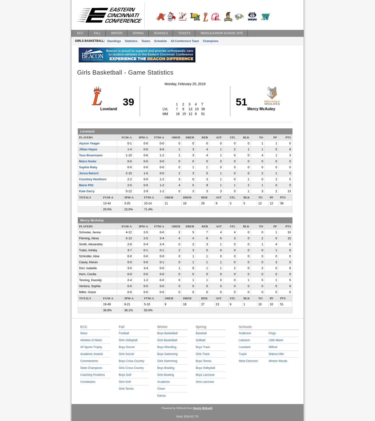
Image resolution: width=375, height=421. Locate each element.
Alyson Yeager (89, 143)
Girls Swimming (167, 361)
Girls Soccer (126, 354)
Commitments (89, 361)
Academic (163, 381)
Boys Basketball (167, 333)
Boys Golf (125, 375)
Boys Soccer (127, 347)
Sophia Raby (88, 167)
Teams (145, 41)
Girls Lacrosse (205, 381)
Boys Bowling (166, 368)
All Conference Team (185, 41)
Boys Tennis (203, 361)
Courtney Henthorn (93, 179)
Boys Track (203, 347)
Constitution (87, 381)
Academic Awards (91, 354)
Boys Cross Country (131, 361)
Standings (114, 41)
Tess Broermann (91, 155)
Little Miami (276, 340)
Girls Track (203, 354)
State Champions (91, 368)
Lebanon (244, 340)
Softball (200, 340)
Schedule (160, 41)
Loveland (245, 347)
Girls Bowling (165, 375)
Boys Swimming (167, 354)
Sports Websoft (202, 408)
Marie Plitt (86, 185)
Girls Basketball (167, 340)
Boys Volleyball (205, 368)
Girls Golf (125, 381)
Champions (210, 41)
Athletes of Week (91, 340)
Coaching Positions (92, 375)
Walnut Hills (276, 354)
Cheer (161, 388)
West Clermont (248, 361)
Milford (273, 347)
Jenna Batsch (89, 173)
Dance (161, 395)
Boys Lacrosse (205, 375)
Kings (272, 333)
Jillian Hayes (88, 149)
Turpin (243, 354)
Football (124, 333)
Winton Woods (278, 361)
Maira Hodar (88, 161)
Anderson (245, 333)
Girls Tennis (126, 388)
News (84, 333)
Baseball (201, 333)
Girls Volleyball (128, 340)
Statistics (131, 41)
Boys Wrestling (166, 347)
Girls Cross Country (131, 368)
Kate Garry (86, 191)
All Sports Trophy (91, 347)
